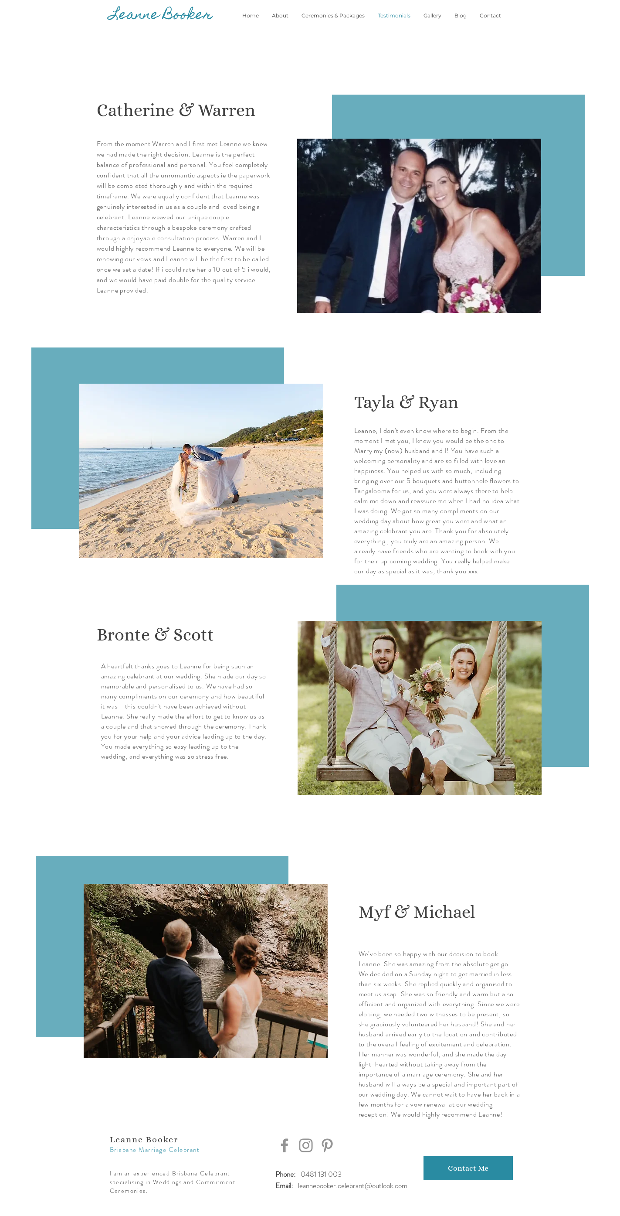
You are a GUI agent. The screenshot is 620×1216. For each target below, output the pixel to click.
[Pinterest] (327, 1145)
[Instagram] (306, 1145)
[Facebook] (284, 1145)
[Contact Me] (468, 1168)
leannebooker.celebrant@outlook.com (352, 1185)
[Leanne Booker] (161, 16)
